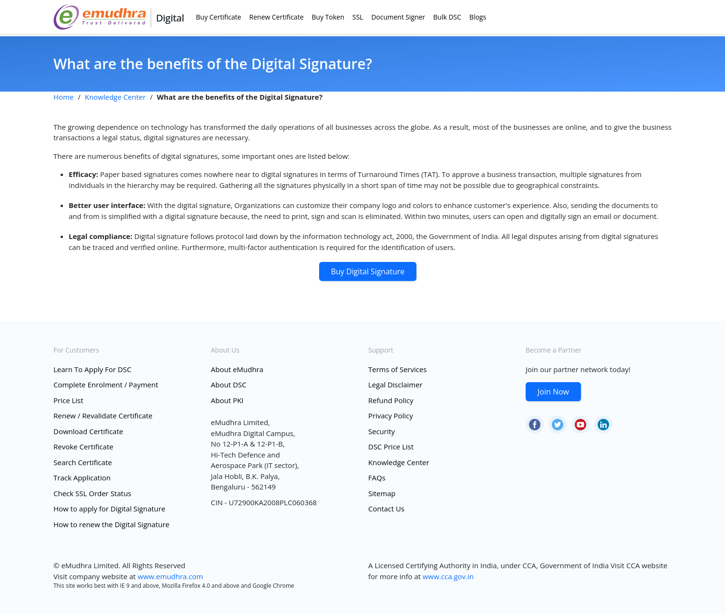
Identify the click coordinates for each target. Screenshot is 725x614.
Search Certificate (82, 462)
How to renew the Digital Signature (111, 524)
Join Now (553, 391)
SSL (357, 16)
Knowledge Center (115, 97)
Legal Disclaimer (395, 384)
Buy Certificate (218, 16)
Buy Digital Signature (368, 271)
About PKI (227, 400)
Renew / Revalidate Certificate (103, 415)
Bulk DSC (447, 16)
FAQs (376, 477)
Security (381, 431)
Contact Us (386, 508)
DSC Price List (391, 446)
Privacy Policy (390, 415)
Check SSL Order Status (92, 493)
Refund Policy (391, 400)
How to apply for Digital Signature (109, 508)
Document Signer (398, 16)
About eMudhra (237, 369)
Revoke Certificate (83, 446)
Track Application (82, 477)
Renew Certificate (276, 16)
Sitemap (381, 493)
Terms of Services (397, 369)
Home (63, 97)
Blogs (477, 16)
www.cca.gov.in (448, 576)
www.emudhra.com (170, 576)
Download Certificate (88, 431)
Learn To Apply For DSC (92, 369)
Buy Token (328, 16)
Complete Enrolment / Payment (105, 384)
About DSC (229, 384)
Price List (68, 400)
